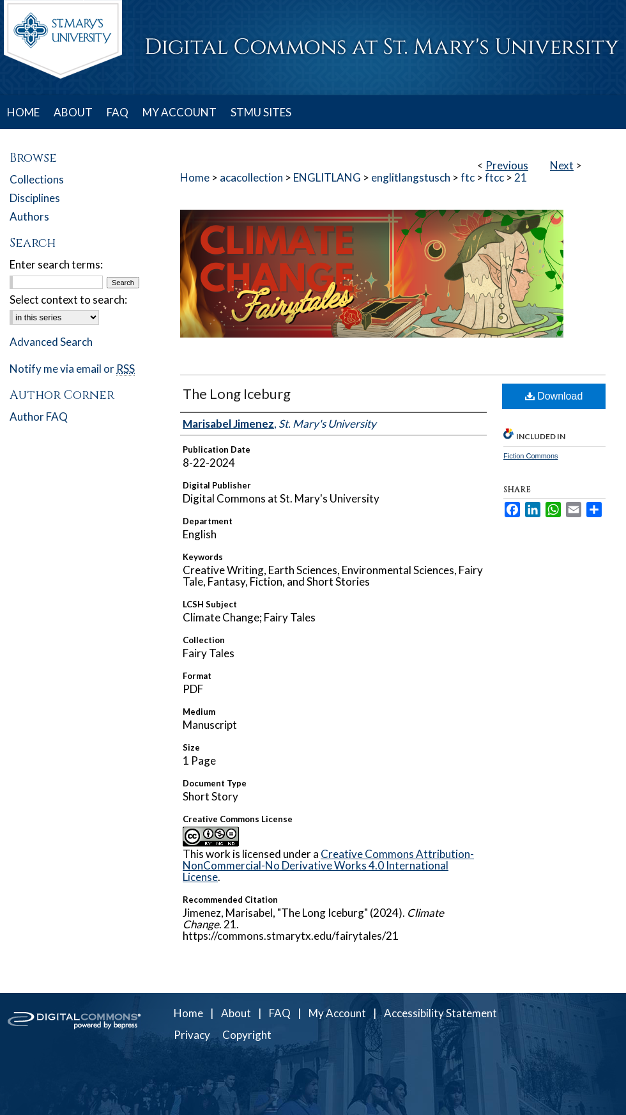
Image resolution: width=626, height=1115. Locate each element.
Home (195, 177)
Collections (37, 179)
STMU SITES (261, 112)
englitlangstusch (410, 177)
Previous (506, 165)
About (236, 1013)
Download (554, 396)
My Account (337, 1013)
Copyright (246, 1034)
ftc (468, 177)
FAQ (280, 1013)
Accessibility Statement (440, 1013)
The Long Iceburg (237, 393)
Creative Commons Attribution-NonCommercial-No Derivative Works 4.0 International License (328, 865)
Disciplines (35, 198)
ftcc (494, 177)
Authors (29, 216)
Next (562, 165)
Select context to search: (68, 299)
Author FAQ (39, 416)
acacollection (251, 177)
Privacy (192, 1034)
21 (520, 177)
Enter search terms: (56, 264)
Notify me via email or (72, 368)
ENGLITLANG (327, 177)
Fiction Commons (530, 456)
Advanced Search (51, 341)
